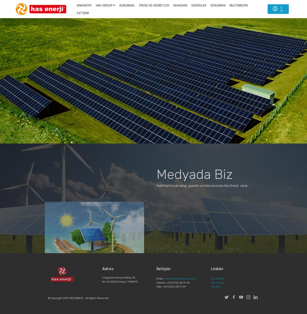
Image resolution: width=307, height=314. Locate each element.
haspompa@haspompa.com (180, 282)
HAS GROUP (104, 5)
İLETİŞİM (83, 13)
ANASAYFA (84, 5)
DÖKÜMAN (217, 5)
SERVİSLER (198, 5)
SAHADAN (180, 5)
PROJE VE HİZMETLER (154, 5)
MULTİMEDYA (238, 5)
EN (278, 9)
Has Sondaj (217, 282)
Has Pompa (217, 286)
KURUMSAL (127, 5)
